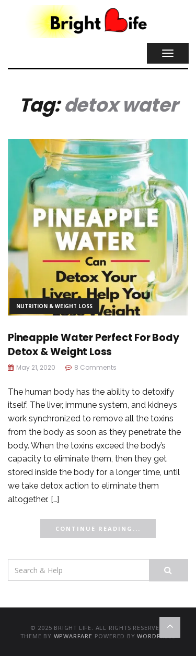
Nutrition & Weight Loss (54, 306)
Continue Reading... (98, 528)
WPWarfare (73, 636)
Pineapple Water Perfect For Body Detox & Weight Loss (93, 345)
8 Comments (95, 367)
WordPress (156, 636)
